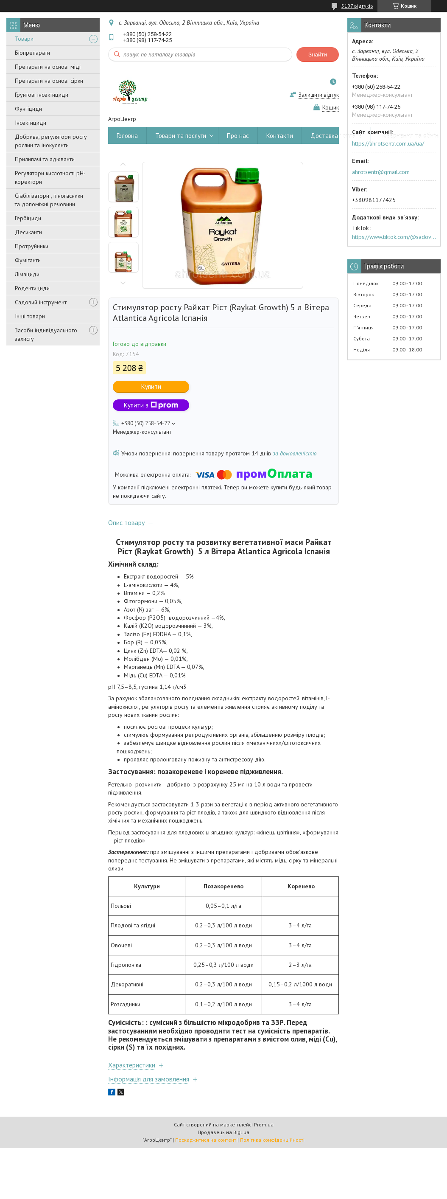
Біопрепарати (32, 52)
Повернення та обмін (409, 135)
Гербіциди (28, 218)
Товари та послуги (180, 135)
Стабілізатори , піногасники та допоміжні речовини (49, 200)
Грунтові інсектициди (41, 94)
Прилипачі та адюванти (45, 159)
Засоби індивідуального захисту (46, 334)
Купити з (151, 405)
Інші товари (30, 316)
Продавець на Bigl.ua (223, 1132)
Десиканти (28, 232)
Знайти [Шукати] (317, 54)
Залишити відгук (319, 94)
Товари (24, 38)
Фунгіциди (28, 108)
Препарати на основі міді (48, 66)
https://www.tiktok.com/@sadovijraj (394, 237)
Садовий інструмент (41, 302)
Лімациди (27, 274)
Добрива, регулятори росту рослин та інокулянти (51, 141)
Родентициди (32, 288)
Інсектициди (30, 122)
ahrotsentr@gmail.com (381, 172)
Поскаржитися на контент (205, 1140)
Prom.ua (264, 1124)
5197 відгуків (357, 6)
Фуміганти (28, 260)
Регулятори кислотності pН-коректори (50, 177)
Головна (127, 135)
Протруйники (31, 246)
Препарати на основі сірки (49, 80)
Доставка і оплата (336, 135)
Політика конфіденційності (272, 1140)
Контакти (279, 135)
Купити (151, 386)
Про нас (238, 135)
